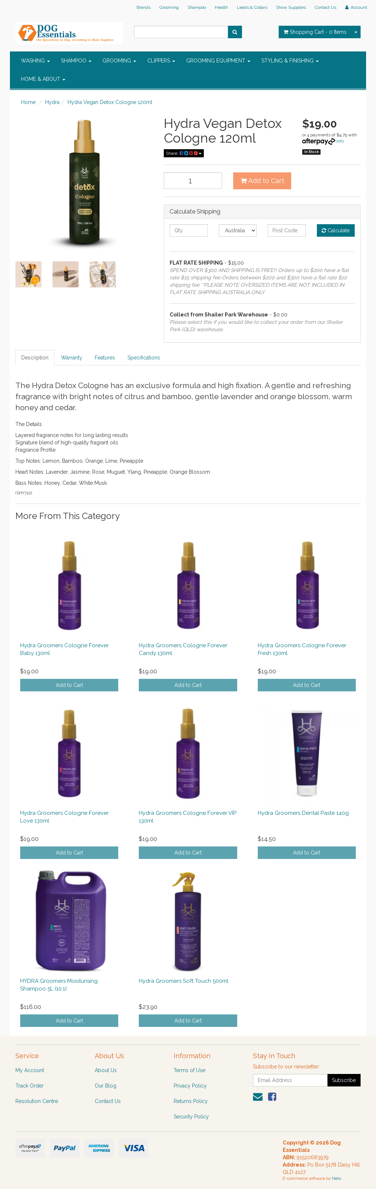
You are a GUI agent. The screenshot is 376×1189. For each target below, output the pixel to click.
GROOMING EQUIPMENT (218, 61)
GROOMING (119, 61)
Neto (336, 1178)
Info (340, 141)
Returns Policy (191, 1101)
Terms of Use (189, 1070)
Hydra (52, 102)
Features (105, 358)
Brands (144, 7)
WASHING (35, 61)
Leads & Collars (252, 7)
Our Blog (105, 1086)
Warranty (71, 358)
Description (34, 358)
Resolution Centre (36, 1101)
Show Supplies (291, 7)
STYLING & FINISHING (290, 61)
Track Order (29, 1086)
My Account (29, 1070)
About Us (106, 1070)
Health (221, 7)
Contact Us (325, 7)
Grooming (169, 7)
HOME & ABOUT (43, 79)
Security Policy (191, 1117)
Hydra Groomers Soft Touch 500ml (183, 981)
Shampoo (197, 7)
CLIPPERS (161, 61)
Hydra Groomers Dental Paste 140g (303, 813)
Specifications (143, 358)
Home (28, 102)
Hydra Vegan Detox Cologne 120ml (110, 102)
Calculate (336, 230)
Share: (184, 153)
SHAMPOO (76, 61)
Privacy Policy (190, 1086)
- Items (315, 32)
